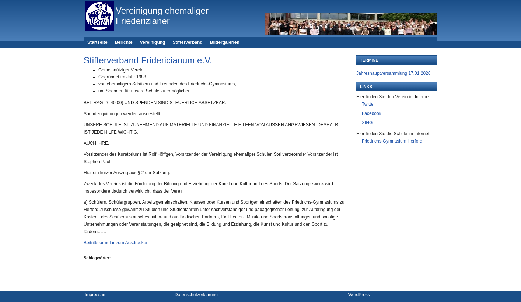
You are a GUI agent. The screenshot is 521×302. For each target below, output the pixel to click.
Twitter (368, 104)
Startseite (97, 42)
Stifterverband (187, 42)
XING (367, 122)
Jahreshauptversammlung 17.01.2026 (393, 73)
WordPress (359, 294)
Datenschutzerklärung (196, 294)
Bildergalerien (224, 42)
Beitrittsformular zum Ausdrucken (116, 242)
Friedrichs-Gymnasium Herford (392, 141)
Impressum (95, 294)
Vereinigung (152, 42)
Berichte (124, 42)
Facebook (371, 113)
